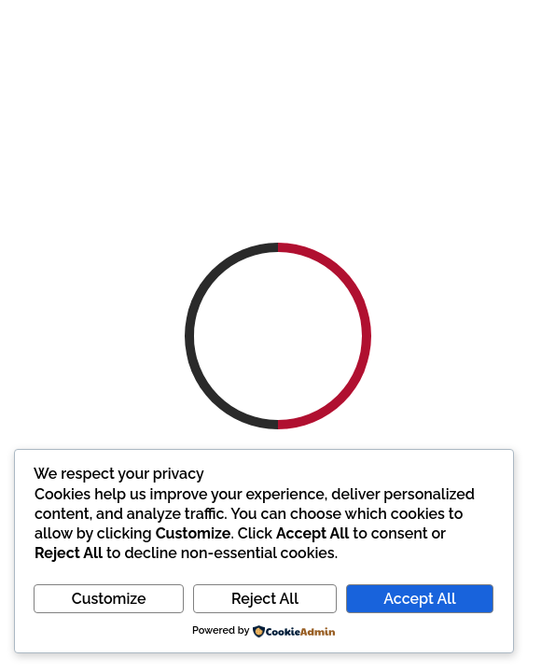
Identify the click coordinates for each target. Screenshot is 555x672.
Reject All (264, 599)
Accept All (419, 599)
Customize (109, 599)
